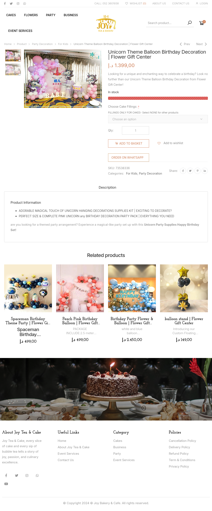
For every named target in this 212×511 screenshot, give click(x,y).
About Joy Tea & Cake (73, 447)
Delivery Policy (179, 447)
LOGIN (201, 3)
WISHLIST (135, 3)
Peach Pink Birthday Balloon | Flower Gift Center (80, 323)
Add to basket (130, 143)
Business (71, 15)
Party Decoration (42, 44)
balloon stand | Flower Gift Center (184, 321)
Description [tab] (107, 187)
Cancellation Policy (182, 441)
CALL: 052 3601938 (106, 3)
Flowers (31, 15)
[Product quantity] (135, 130)
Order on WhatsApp (127, 157)
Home (8, 44)
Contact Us (66, 460)
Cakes (11, 15)
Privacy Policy (179, 466)
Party (50, 15)
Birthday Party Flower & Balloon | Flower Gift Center (132, 323)
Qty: (111, 130)
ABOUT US (159, 3)
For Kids (63, 44)
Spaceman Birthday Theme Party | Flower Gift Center (28, 323)
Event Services (20, 31)
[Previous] (184, 44)
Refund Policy (179, 454)
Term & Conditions (182, 460)
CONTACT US (180, 3)
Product (22, 44)
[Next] (202, 44)
